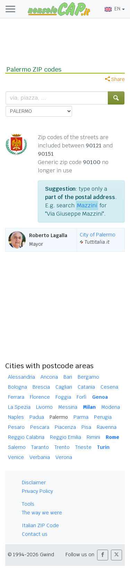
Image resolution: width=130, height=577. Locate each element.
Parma (80, 417)
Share (115, 79)
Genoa (100, 397)
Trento (62, 447)
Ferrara (16, 397)
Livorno (44, 407)
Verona (63, 457)
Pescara (39, 427)
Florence (40, 397)
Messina (67, 407)
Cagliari (63, 387)
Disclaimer (34, 482)
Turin (103, 447)
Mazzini (87, 205)
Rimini (93, 437)
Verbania (39, 457)
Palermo (59, 417)
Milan (89, 407)
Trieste (83, 447)
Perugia (103, 417)
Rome (112, 437)
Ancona (49, 377)
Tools (28, 504)
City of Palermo (97, 235)
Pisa (86, 427)
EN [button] (112, 9)
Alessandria (21, 377)
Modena (110, 407)
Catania (86, 387)
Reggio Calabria (26, 437)
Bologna (17, 387)
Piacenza (65, 427)
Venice (16, 457)
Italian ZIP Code (40, 525)
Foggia (63, 397)
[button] (102, 555)
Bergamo (88, 377)
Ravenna (106, 427)
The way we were (42, 513)
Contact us (34, 534)
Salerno (17, 447)
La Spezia (19, 407)
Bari (67, 377)
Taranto (40, 447)
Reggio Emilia (65, 437)
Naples (16, 417)
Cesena (109, 387)
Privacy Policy (37, 491)
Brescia (41, 387)
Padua (36, 417)
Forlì (82, 397)
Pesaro (16, 427)
